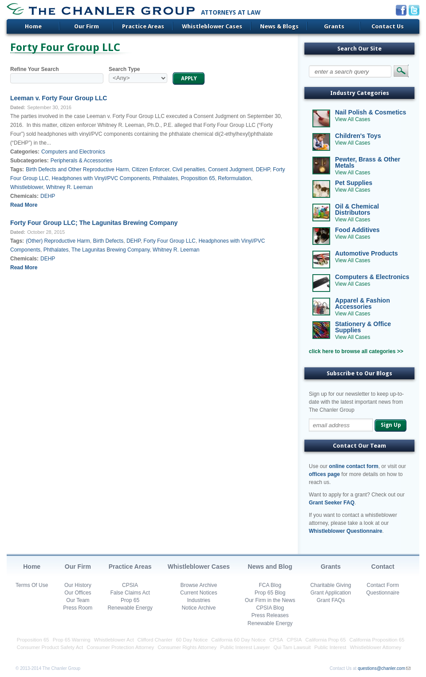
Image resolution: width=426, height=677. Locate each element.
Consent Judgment (230, 169)
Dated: (17, 107)
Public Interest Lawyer (245, 647)
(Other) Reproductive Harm (58, 241)
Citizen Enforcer (151, 169)
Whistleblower (26, 187)
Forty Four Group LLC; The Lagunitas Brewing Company (94, 222)
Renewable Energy (129, 608)
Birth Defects (108, 241)
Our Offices (77, 593)
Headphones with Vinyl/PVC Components (100, 178)
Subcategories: (29, 160)
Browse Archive (198, 585)
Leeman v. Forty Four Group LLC (58, 98)
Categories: (24, 152)
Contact (382, 566)
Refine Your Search (34, 69)
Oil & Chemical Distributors (357, 209)
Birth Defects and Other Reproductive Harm (77, 169)
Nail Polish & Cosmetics (370, 112)
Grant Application (331, 593)
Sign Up (391, 425)
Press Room (77, 608)
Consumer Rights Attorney (187, 647)
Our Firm (86, 26)
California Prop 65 (325, 639)
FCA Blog (270, 585)
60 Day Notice (192, 639)
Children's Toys (358, 135)
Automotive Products (366, 253)
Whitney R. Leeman (69, 187)
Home (33, 26)
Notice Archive (198, 608)
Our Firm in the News (270, 600)
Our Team (77, 600)
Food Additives (357, 229)
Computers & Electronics (372, 276)
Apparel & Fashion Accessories (362, 303)
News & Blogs (279, 26)
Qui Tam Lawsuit (292, 647)
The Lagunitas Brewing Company (110, 250)
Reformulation (234, 178)
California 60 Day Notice (238, 639)
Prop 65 (130, 600)
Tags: (17, 169)
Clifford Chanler (155, 639)
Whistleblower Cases (212, 26)
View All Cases (352, 119)
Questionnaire (382, 593)
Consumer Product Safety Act (50, 647)
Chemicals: (24, 196)
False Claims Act (130, 593)
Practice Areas (143, 26)
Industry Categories (359, 93)
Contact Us (387, 26)
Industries (198, 600)
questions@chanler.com (381, 668)
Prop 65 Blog (270, 593)
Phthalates (165, 178)
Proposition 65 (198, 178)
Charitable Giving (330, 585)
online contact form (353, 466)
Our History (77, 585)
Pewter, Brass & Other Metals (367, 162)
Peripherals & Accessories (81, 160)
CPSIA (130, 585)
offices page (324, 474)
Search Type (124, 69)
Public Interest (330, 647)
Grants (334, 26)
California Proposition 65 (376, 639)
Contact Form (383, 585)
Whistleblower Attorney (375, 647)
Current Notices (198, 593)
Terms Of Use (32, 585)
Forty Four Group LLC (169, 241)
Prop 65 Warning (72, 639)
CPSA (276, 639)
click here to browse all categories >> (356, 351)
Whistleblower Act (114, 639)
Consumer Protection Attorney (120, 647)
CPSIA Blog (270, 608)
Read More (23, 205)
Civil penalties (188, 169)
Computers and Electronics (73, 152)
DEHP (263, 169)
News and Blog (270, 566)
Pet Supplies (353, 182)
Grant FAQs (331, 600)
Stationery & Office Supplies (363, 327)
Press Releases (269, 615)
